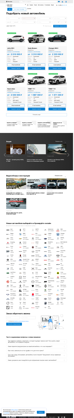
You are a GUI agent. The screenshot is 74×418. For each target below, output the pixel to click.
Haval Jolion (11, 89)
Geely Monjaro (32, 48)
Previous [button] (5, 154)
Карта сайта (52, 417)
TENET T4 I (52, 89)
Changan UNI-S (53, 48)
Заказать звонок (15, 68)
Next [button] (68, 154)
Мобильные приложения (33, 417)
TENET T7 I (31, 89)
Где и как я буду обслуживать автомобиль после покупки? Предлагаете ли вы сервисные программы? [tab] (36, 354)
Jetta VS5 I (10, 48)
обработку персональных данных (21, 319)
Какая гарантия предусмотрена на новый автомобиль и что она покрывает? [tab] (36, 345)
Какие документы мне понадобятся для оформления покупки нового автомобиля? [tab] (36, 358)
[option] (15, 154)
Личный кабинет (23, 417)
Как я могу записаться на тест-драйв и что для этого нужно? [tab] (36, 349)
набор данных (14, 409)
